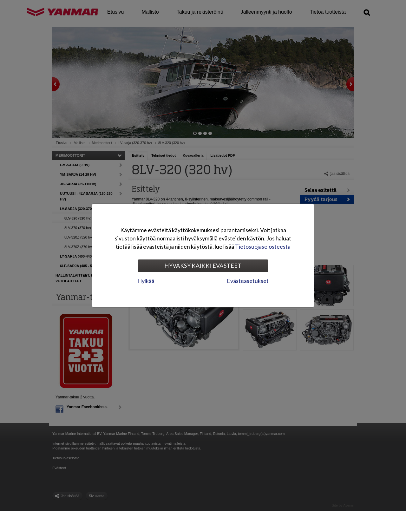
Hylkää (145, 280)
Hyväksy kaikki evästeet (202, 265)
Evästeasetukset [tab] (248, 280)
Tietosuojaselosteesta (263, 246)
